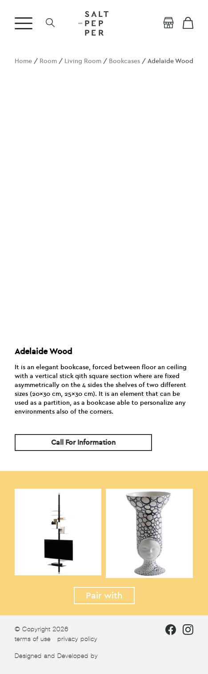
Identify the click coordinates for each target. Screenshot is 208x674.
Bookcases (124, 61)
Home (23, 61)
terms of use (33, 639)
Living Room (82, 61)
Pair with (104, 595)
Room (48, 61)
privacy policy (77, 639)
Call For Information (83, 443)
